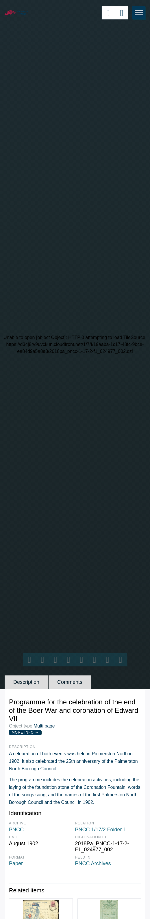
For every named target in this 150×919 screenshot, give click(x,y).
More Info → (25, 732)
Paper (16, 863)
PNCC (16, 830)
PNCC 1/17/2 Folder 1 (100, 830)
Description (26, 682)
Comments (69, 682)
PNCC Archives (93, 863)
